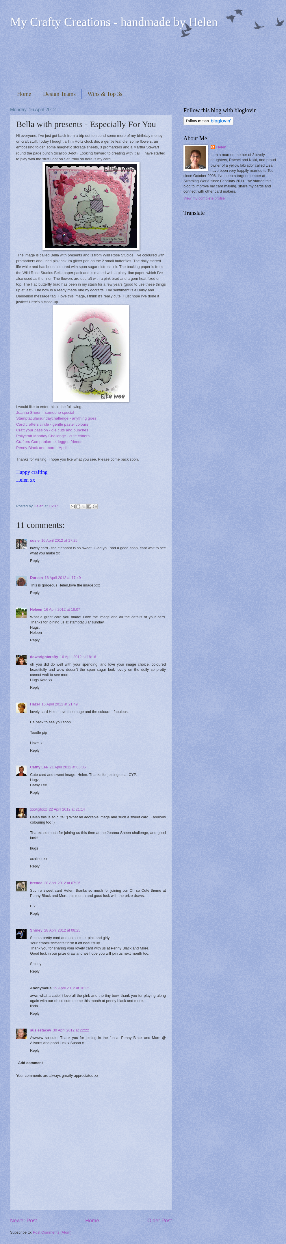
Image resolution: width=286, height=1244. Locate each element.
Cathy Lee (39, 767)
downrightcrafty (44, 657)
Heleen (36, 609)
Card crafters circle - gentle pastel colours (52, 424)
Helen (221, 147)
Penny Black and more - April (41, 448)
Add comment (30, 1063)
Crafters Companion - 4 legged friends (49, 442)
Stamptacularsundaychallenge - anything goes (56, 418)
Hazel (35, 704)
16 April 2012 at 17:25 (59, 540)
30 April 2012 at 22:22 (71, 1030)
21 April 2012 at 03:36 (68, 767)
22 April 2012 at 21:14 (67, 809)
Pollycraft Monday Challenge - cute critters (53, 436)
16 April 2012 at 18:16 (78, 657)
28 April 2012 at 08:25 (62, 930)
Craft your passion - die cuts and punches (52, 430)
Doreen (36, 578)
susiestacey (40, 1030)
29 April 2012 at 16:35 (71, 988)
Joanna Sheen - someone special (45, 412)
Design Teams (59, 94)
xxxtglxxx (38, 809)
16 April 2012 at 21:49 (60, 704)
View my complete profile (204, 198)
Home (24, 94)
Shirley (36, 930)
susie (35, 540)
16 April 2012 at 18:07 (62, 609)
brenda (36, 883)
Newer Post (23, 1220)
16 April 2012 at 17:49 (62, 578)
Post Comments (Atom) (52, 1232)
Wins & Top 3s (105, 94)
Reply (35, 560)
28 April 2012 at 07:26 (62, 883)
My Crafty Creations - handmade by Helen (114, 22)
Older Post (159, 1220)
